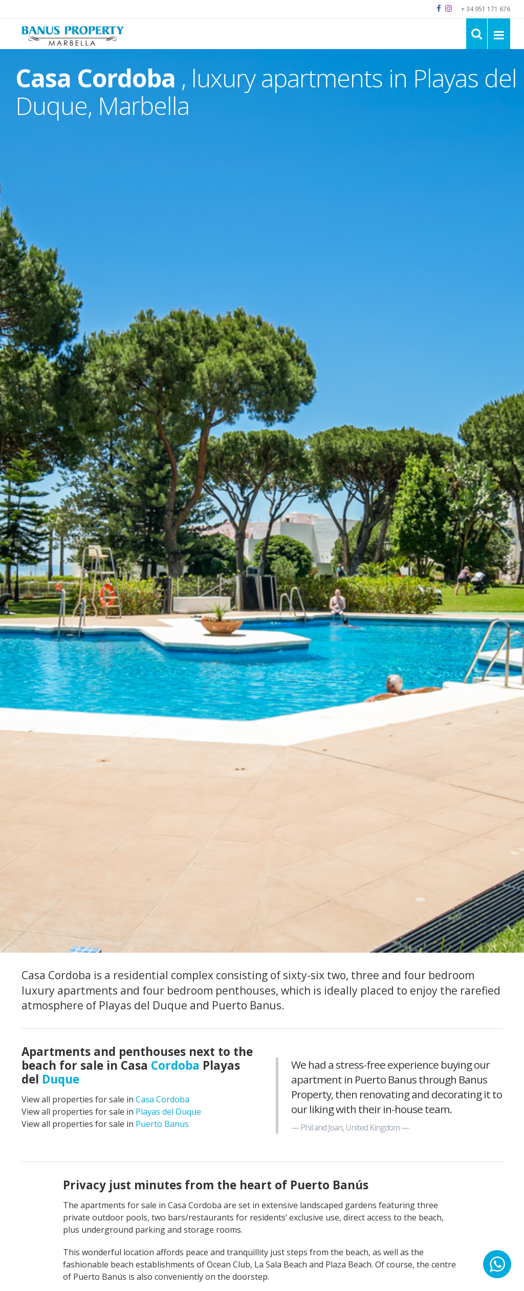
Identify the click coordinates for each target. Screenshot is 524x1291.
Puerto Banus (162, 1123)
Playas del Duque (168, 1111)
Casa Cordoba (162, 1099)
